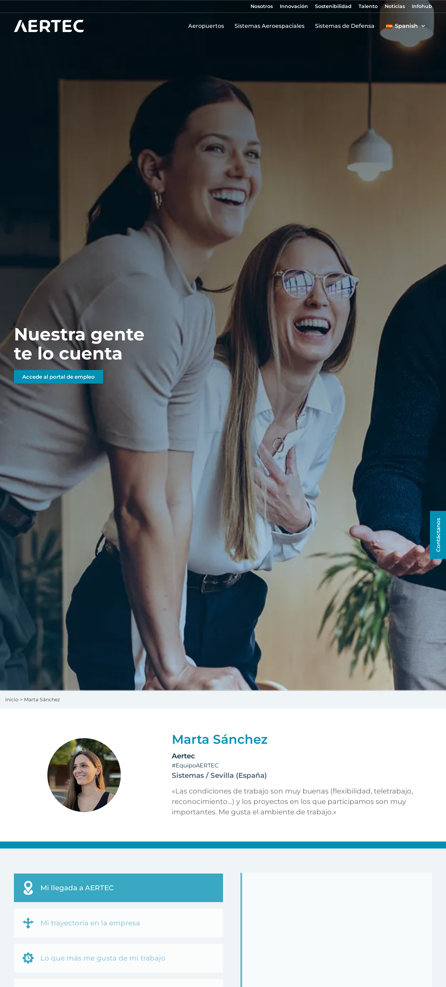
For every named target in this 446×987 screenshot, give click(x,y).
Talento (368, 6)
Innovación (294, 6)
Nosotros (262, 6)
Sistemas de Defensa (346, 26)
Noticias (395, 6)
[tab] (118, 888)
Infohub (422, 6)
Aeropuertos (208, 26)
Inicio (11, 699)
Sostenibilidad (333, 6)
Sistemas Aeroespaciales (271, 26)
